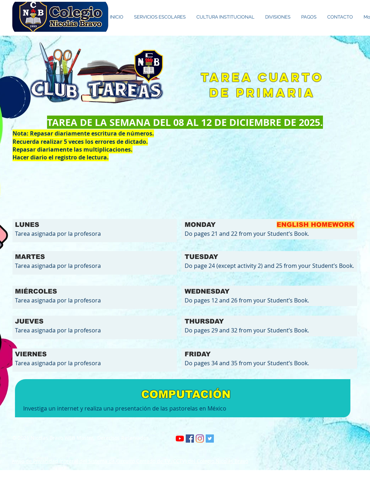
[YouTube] (180, 438)
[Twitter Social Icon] (210, 438)
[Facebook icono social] (190, 438)
